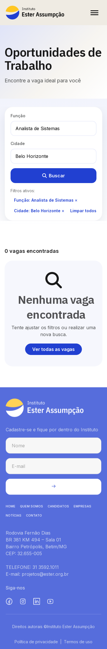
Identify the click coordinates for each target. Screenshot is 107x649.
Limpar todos (83, 210)
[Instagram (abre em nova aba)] (22, 602)
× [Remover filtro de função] (76, 200)
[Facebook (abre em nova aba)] (9, 602)
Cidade (18, 143)
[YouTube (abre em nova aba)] (50, 602)
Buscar (53, 175)
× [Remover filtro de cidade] (63, 210)
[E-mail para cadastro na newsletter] (53, 467)
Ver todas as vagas (53, 349)
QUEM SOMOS (31, 507)
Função (18, 115)
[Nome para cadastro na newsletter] (53, 446)
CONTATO (34, 516)
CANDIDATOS (58, 507)
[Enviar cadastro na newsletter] (53, 488)
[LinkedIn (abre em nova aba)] (36, 602)
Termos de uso (78, 642)
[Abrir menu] (94, 12)
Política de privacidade (36, 642)
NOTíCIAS (13, 516)
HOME (10, 507)
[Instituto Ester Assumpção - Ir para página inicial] (35, 12)
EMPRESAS (82, 507)
